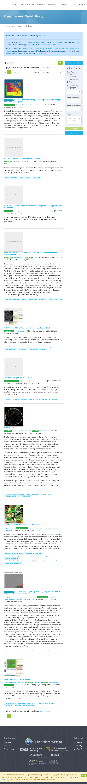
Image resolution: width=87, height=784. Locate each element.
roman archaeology (23, 347)
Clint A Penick (40, 211)
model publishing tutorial (31, 42)
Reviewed (72, 77)
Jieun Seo (23, 597)
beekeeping (42, 299)
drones (51, 299)
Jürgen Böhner (30, 105)
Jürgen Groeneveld (19, 257)
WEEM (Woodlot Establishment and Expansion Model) (25, 525)
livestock (7, 399)
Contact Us (8, 746)
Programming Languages (72, 87)
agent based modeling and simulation (16, 556)
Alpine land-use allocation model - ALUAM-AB (22, 158)
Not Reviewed (74, 79)
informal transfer (10, 496)
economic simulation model (37, 349)
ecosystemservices (11, 177)
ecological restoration (50, 556)
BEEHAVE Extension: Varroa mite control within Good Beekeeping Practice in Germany (30, 253)
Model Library (26, 5)
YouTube (78, 743)
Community (52, 5)
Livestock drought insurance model (18, 378)
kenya (38, 399)
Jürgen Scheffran (20, 105)
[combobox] (74, 92)
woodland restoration (11, 558)
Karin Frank (34, 381)
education (8, 299)
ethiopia (54, 399)
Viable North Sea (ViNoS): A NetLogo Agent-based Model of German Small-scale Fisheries (32, 593)
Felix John (15, 381)
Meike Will (35, 430)
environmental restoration (13, 563)
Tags (69, 115)
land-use (27, 177)
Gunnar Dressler (9, 685)
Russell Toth (42, 381)
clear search (45, 67)
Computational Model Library (51, 45)
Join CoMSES (8, 743)
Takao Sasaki (8, 211)
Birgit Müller (8, 381)
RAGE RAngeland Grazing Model (17, 679)
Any (70, 82)
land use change (10, 553)
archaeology (22, 349)
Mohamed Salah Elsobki (42, 105)
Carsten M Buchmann (10, 682)
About (14, 5)
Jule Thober (21, 682)
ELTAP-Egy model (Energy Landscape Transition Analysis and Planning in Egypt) (33, 101)
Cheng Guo (45, 682)
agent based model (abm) (34, 553)
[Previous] (15, 72)
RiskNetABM (9, 427)
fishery (50, 651)
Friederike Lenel (44, 430)
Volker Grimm (8, 257)
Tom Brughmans (9, 331)
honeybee (16, 299)
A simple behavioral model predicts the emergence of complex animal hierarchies (33, 207)
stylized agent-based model (26, 703)
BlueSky (79, 746)
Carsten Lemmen (42, 597)
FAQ (5, 752)
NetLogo (24, 399)
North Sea (25, 651)
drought (31, 399)
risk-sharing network (24, 496)
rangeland (17, 705)
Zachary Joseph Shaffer (20, 211)
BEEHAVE (24, 299)
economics (35, 347)
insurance (16, 399)
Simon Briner (8, 161)
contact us (55, 42)
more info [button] (41, 36)
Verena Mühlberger (10, 599)
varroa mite (33, 299)
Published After (73, 97)
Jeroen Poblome (19, 331)
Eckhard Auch (8, 530)
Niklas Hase (18, 685)
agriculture (36, 177)
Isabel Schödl (29, 257)
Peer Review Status (72, 73)
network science (10, 347)
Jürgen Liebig (49, 211)
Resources (39, 5)
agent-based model (33, 494)
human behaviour (18, 494)
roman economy (46, 347)
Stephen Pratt (31, 211)
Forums (64, 5)
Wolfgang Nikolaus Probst (12, 597)
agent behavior (35, 556)
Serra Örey (19, 599)
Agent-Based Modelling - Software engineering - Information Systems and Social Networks (33, 561)
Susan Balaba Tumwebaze (52, 528)
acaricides (58, 299)
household (20, 553)
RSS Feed (78, 749)
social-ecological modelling (46, 703)
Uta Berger (32, 528)
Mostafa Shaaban (9, 105)
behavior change (46, 494)
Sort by (37, 72)
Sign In (82, 5)
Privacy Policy (9, 749)
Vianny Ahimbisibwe (21, 528)
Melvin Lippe (39, 528)
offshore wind (35, 651)
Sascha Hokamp (53, 597)
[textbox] (74, 101)
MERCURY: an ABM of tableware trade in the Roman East (27, 328)
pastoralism (46, 399)
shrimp (44, 651)
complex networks (10, 349)
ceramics (56, 347)
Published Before (74, 106)
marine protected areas (12, 651)
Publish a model (74, 63)
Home (6, 26)
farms (21, 177)
